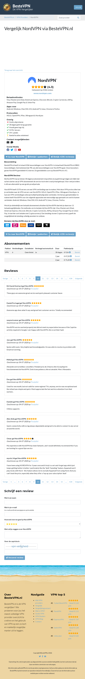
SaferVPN (58, 628)
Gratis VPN (39, 613)
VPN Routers (40, 616)
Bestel (77, 252)
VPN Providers (22, 17)
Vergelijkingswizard (42, 608)
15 (62, 278)
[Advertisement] (42, 52)
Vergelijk (38, 606)
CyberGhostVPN (60, 603)
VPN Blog (39, 619)
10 (38, 278)
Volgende (78, 278)
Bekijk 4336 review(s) (62, 157)
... (14, 278)
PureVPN (57, 611)
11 (43, 278)
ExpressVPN (59, 619)
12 (47, 278)
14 (57, 278)
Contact (38, 621)
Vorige (5, 278)
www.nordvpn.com (43, 93)
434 (70, 278)
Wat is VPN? (40, 611)
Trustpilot (34, 289)
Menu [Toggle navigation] (78, 7)
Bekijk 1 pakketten (38, 157)
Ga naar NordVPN (15, 157)
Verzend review (14, 558)
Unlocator (58, 636)
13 (52, 278)
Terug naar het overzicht (13, 70)
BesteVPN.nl (9, 17)
